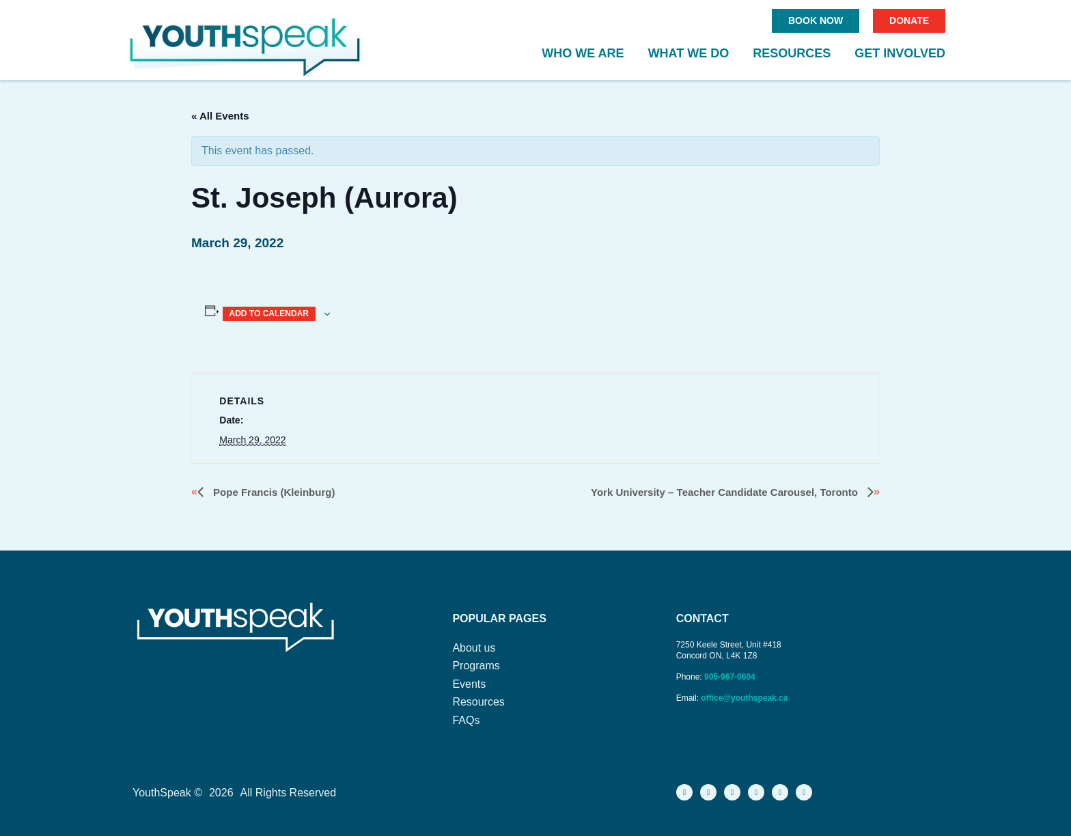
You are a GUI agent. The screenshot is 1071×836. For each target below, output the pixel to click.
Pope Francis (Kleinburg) (272, 492)
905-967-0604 (730, 677)
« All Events (220, 116)
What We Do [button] (688, 53)
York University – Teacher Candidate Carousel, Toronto (726, 492)
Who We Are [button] (583, 53)
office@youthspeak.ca (744, 698)
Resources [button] (792, 53)
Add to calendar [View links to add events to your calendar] (269, 313)
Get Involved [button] (899, 53)
